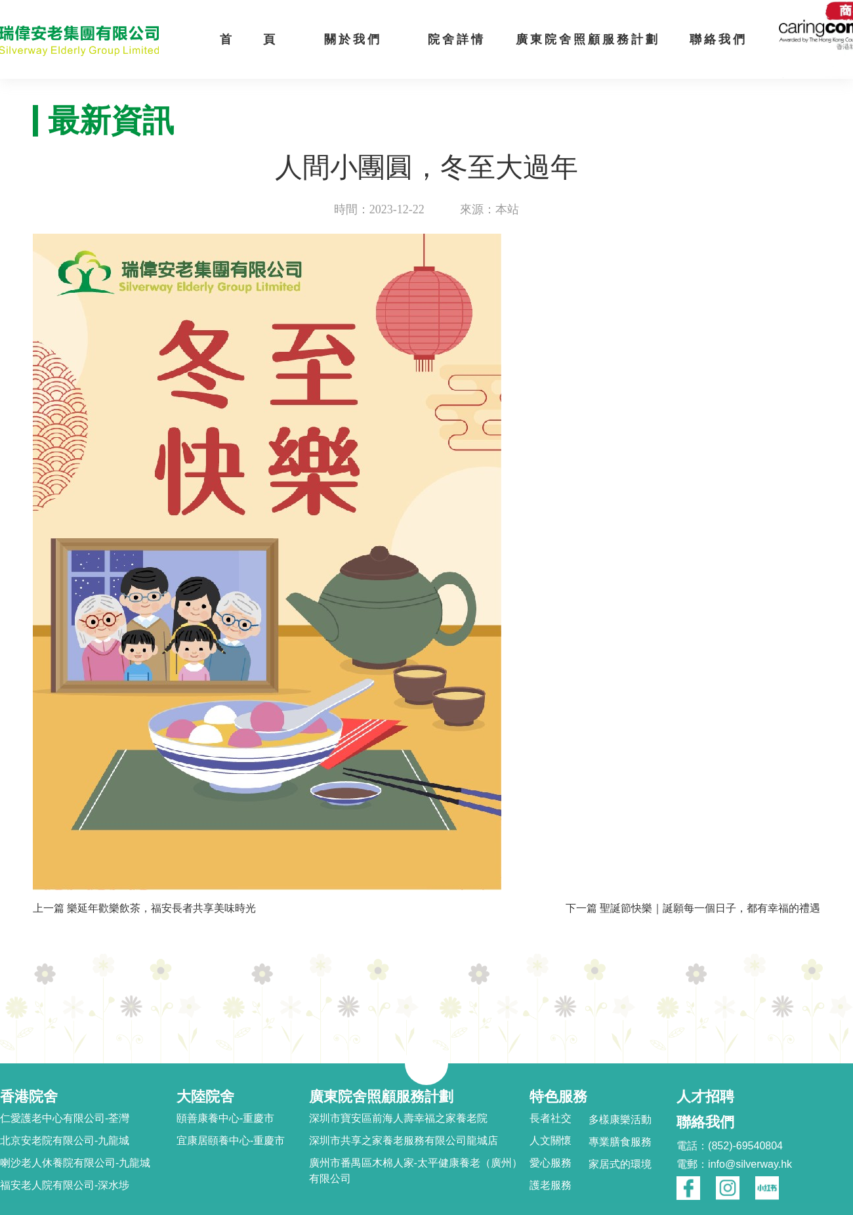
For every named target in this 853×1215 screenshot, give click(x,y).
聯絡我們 (718, 39)
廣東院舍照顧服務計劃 (588, 39)
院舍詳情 (457, 39)
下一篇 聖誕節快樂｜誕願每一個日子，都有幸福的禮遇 (693, 908)
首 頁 (249, 39)
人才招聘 (705, 1096)
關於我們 (353, 39)
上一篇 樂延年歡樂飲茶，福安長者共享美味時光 (144, 908)
